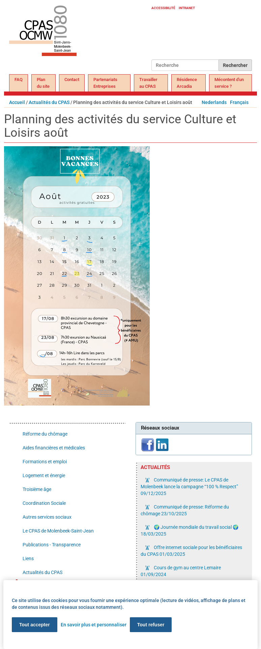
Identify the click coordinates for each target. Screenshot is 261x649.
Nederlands (214, 102)
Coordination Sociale (44, 503)
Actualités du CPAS (49, 102)
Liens (28, 558)
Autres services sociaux (47, 517)
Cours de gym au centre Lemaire (181, 571)
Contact (71, 79)
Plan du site (43, 83)
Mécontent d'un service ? (229, 83)
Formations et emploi (45, 461)
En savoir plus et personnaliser (93, 624)
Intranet (187, 8)
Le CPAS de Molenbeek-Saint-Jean (58, 531)
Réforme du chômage (45, 434)
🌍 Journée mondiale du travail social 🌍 (189, 530)
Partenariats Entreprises (105, 83)
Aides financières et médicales (54, 447)
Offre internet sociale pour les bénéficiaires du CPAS (191, 551)
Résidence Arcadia (187, 83)
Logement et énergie (44, 475)
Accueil (17, 102)
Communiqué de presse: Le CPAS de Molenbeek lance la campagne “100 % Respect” (189, 486)
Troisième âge (37, 489)
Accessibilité (163, 8)
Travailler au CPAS (148, 83)
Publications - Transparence (52, 544)
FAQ (18, 79)
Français (239, 102)
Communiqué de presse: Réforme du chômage (185, 510)
